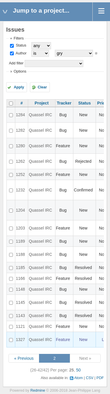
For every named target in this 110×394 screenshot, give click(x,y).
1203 (20, 228)
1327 (20, 339)
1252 (20, 174)
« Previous (23, 358)
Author (20, 53)
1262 (20, 161)
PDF (100, 378)
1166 (20, 278)
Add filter (16, 63)
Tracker (64, 103)
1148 (20, 289)
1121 (20, 326)
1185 (20, 267)
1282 (20, 130)
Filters (18, 38)
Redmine (37, 390)
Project (41, 103)
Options (19, 71)
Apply (19, 87)
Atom (78, 378)
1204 (20, 210)
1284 (20, 114)
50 (78, 370)
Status (20, 45)
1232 (20, 190)
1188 (20, 254)
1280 (20, 145)
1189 (20, 241)
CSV (90, 378)
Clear (42, 87)
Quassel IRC (40, 114)
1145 (20, 302)
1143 (20, 315)
